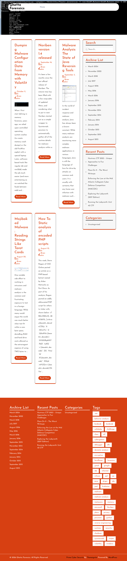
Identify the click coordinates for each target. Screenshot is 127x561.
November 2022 (94, 71)
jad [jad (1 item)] (106, 476)
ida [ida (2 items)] (95, 471)
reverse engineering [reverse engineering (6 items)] (102, 523)
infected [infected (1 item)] (105, 471)
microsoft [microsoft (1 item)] (98, 507)
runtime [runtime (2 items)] (97, 528)
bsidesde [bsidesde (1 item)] (109, 424)
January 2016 (93, 100)
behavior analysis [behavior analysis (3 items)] (101, 419)
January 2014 (93, 125)
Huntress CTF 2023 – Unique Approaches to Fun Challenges (100, 161)
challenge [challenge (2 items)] (111, 429)
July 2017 (91, 81)
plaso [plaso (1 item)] (96, 512)
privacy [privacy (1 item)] (106, 512)
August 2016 (93, 86)
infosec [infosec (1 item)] (97, 476)
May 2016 (92, 91)
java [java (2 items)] (96, 481)
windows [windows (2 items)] (109, 544)
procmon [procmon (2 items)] (98, 518)
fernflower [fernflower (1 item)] (98, 460)
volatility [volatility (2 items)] (98, 544)
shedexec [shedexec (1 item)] (98, 533)
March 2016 (93, 96)
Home (42, 7)
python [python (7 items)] (109, 518)
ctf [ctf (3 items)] (104, 434)
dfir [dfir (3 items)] (108, 445)
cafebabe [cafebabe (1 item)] (98, 429)
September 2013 (94, 135)
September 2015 (94, 105)
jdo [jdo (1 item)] (113, 481)
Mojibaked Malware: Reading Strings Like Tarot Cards (21, 235)
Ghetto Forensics (17, 6)
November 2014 (94, 110)
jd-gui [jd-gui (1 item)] (105, 481)
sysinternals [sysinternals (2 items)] (99, 538)
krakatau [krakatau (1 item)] (106, 486)
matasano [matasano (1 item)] (98, 502)
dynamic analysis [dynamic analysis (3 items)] (101, 450)
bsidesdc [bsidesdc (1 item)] (97, 424)
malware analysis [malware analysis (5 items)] (101, 497)
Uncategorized (94, 224)
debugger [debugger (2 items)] (98, 445)
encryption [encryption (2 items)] (98, 455)
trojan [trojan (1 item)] (111, 538)
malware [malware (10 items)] (97, 492)
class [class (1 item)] (96, 434)
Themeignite (92, 557)
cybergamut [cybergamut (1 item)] (99, 440)
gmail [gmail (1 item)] (96, 466)
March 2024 (93, 66)
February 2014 (94, 120)
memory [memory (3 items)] (110, 502)
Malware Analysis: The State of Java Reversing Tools (69, 58)
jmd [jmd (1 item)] (95, 486)
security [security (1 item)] (109, 528)
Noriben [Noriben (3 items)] (110, 507)
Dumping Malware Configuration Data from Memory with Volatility (21, 66)
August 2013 (93, 139)
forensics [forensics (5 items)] (111, 460)
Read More (21, 197)
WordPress (112, 557)
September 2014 (94, 115)
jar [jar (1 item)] (113, 476)
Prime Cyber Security (75, 557)
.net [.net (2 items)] (95, 414)
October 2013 (93, 130)
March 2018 (93, 76)
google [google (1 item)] (107, 466)
